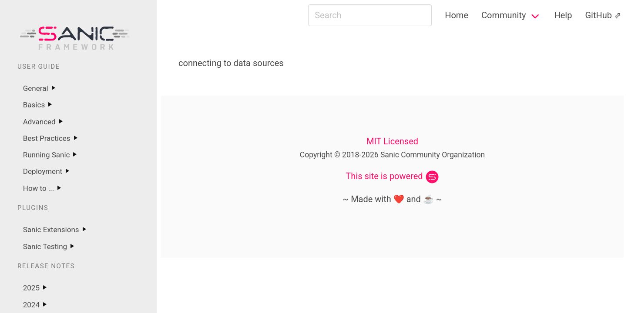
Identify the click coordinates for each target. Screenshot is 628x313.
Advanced (39, 121)
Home (456, 15)
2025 (31, 287)
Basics (34, 104)
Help (563, 15)
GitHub (598, 15)
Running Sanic (46, 154)
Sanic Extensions (51, 229)
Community (503, 15)
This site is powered (384, 176)
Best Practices (47, 138)
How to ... (38, 188)
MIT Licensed (392, 141)
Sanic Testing (45, 246)
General (35, 88)
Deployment (42, 171)
